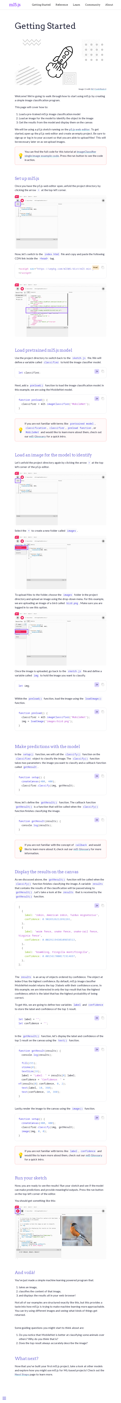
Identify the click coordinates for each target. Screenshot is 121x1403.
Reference (62, 4)
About (109, 4)
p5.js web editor (79, 129)
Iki (92, 89)
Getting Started (41, 4)
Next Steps (22, 1374)
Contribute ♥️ (100, 89)
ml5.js (15, 4)
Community (92, 4)
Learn (76, 4)
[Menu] (4, 1398)
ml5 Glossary (37, 436)
